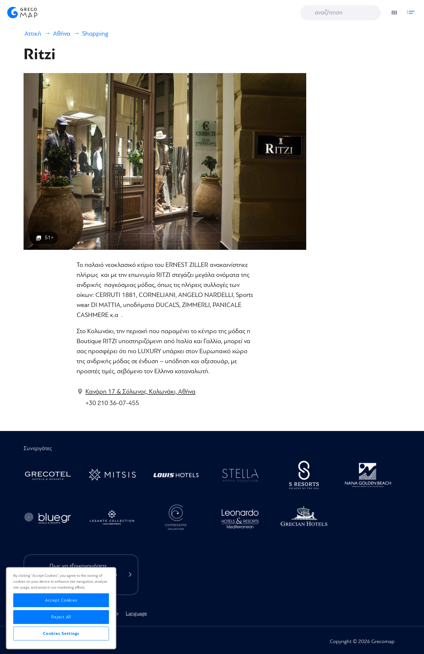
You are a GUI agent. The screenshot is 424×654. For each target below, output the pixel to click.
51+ (49, 237)
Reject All (61, 617)
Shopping (95, 33)
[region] (61, 608)
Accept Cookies (61, 600)
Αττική (32, 33)
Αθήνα (61, 33)
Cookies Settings (61, 633)
